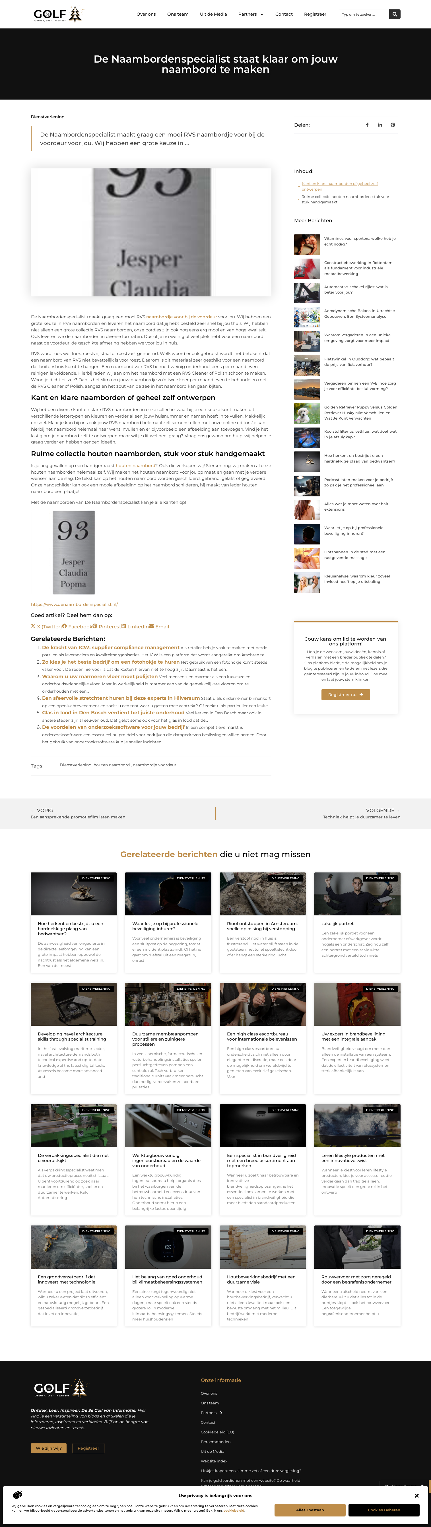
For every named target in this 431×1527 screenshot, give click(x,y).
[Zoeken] (395, 14)
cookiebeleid (234, 1510)
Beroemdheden (216, 1441)
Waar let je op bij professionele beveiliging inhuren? (165, 926)
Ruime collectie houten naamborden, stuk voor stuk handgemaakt (345, 199)
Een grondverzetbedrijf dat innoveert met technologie (66, 1279)
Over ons (146, 14)
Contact (284, 14)
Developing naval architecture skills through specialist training (72, 1036)
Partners (251, 14)
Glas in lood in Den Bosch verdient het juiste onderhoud (113, 712)
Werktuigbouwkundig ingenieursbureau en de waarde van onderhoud (166, 1160)
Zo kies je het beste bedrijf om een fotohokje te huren (111, 662)
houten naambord (135, 465)
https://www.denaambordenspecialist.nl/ (74, 604)
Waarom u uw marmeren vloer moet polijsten (100, 676)
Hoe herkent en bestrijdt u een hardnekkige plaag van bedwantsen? (70, 928)
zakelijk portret (337, 923)
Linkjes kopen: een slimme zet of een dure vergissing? (251, 1470)
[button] (417, 1496)
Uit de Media (213, 14)
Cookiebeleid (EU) (217, 1432)
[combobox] (364, 14)
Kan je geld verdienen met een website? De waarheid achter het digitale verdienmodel (250, 1483)
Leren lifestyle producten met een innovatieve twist (353, 1158)
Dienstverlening (48, 116)
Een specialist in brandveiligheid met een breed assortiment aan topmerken (261, 1160)
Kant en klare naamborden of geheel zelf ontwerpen (340, 186)
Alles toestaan (310, 1510)
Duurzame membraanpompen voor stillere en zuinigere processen (165, 1039)
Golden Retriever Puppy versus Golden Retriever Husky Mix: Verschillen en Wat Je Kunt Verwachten (360, 412)
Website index (214, 1461)
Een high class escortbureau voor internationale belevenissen (262, 1036)
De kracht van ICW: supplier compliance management (111, 647)
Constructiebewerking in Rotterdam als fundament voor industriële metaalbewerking (358, 268)
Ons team (178, 14)
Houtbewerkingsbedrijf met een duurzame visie (261, 1279)
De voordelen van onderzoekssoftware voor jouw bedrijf (113, 727)
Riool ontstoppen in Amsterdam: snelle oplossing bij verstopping (262, 926)
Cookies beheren (384, 1510)
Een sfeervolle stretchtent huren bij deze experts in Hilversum (121, 698)
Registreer (315, 14)
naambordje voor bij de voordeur (181, 316)
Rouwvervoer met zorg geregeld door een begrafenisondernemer (356, 1279)
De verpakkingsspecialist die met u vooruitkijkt (73, 1158)
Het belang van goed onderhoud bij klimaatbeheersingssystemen (167, 1279)
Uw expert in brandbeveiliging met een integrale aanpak (353, 1036)
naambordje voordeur (154, 764)
